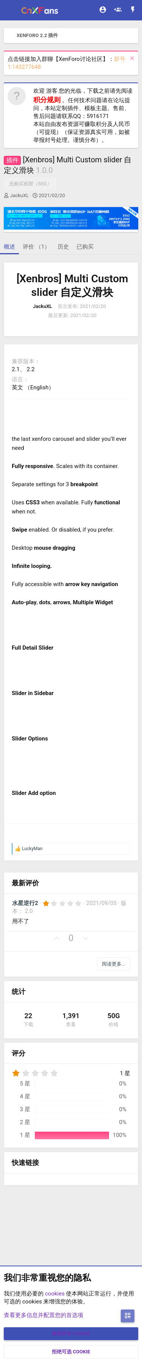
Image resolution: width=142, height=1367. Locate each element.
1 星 (25, 1135)
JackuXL (19, 195)
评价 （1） (36, 246)
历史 (63, 246)
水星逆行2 (25, 903)
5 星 (25, 1083)
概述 (9, 246)
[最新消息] (132, 10)
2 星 (25, 1122)
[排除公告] (131, 59)
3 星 (25, 1109)
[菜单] (10, 10)
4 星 (25, 1096)
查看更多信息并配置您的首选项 (43, 1315)
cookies (55, 1293)
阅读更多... (113, 964)
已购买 (85, 246)
